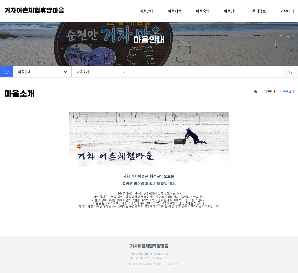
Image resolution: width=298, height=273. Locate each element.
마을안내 (42, 71)
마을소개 (101, 71)
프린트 (291, 71)
